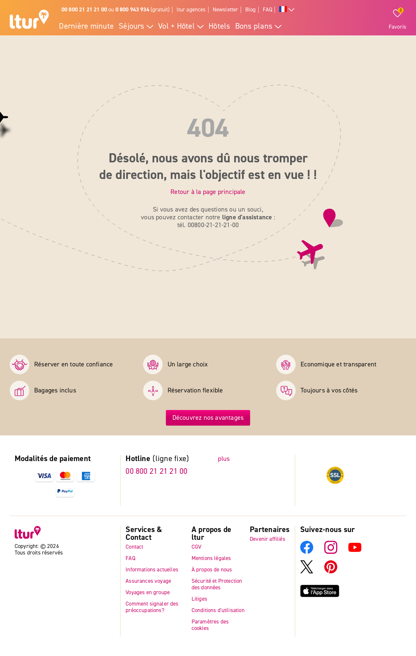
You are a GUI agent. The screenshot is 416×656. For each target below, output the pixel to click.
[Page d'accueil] (29, 20)
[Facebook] (306, 552)
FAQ (268, 9)
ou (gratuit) (115, 9)
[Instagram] (330, 552)
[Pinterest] (330, 571)
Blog (250, 9)
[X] (306, 571)
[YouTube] (354, 552)
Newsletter (225, 9)
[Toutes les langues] (287, 10)
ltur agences (191, 9)
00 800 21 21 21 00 (156, 471)
